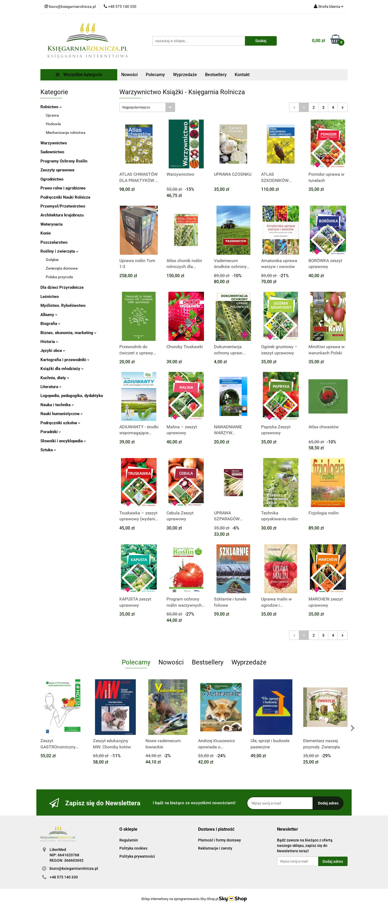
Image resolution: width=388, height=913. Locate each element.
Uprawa (52, 115)
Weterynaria (51, 224)
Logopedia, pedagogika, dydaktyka (71, 395)
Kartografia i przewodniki (64, 359)
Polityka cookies (133, 848)
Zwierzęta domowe (62, 268)
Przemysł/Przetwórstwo (62, 206)
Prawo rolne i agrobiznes (63, 188)
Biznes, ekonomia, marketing (68, 332)
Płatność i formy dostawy (219, 840)
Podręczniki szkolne (60, 422)
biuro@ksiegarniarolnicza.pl (74, 868)
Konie (45, 233)
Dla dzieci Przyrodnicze (62, 287)
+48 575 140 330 (64, 877)
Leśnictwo (49, 296)
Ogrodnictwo (51, 179)
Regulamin (128, 840)
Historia (49, 341)
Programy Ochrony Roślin (63, 161)
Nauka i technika (57, 404)
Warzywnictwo (53, 143)
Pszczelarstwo (53, 242)
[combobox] (147, 107)
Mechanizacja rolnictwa (65, 132)
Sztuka (48, 449)
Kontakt (242, 74)
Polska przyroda (59, 277)
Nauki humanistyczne (61, 413)
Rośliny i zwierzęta (59, 251)
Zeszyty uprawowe (57, 170)
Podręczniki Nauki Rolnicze (65, 197)
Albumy (48, 314)
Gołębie (52, 259)
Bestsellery (216, 74)
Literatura (50, 386)
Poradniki (50, 431)
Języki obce (52, 350)
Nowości (129, 74)
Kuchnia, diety (54, 377)
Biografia (50, 323)
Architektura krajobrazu (62, 215)
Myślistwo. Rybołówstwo (62, 305)
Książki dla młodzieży (62, 368)
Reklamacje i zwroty (215, 848)
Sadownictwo (52, 152)
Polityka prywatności (137, 856)
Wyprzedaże (185, 74)
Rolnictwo (50, 106)
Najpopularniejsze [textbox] (136, 107)
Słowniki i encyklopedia (63, 441)
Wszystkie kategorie (79, 74)
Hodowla (53, 124)
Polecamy (155, 74)
